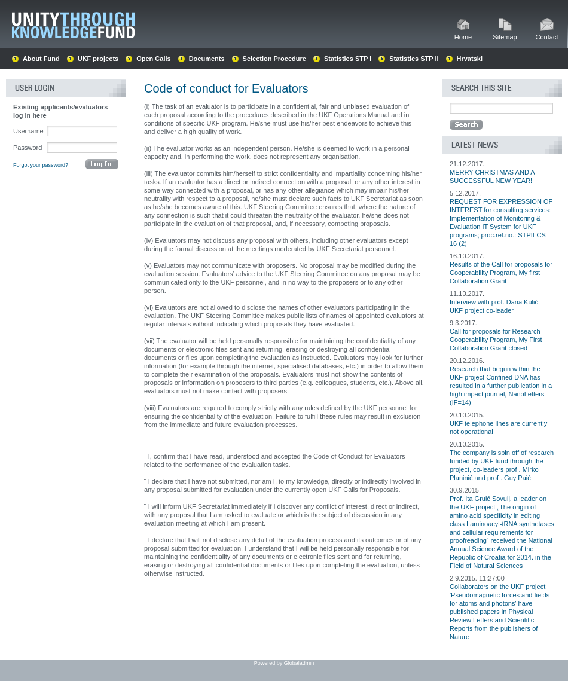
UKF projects (98, 58)
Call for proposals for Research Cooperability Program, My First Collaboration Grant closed (496, 340)
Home (463, 34)
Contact (547, 34)
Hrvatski (470, 58)
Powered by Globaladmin (284, 663)
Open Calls (153, 58)
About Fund (41, 58)
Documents (207, 58)
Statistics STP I (347, 58)
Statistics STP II (413, 58)
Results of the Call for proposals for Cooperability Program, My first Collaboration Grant (501, 273)
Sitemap (505, 34)
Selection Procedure (274, 58)
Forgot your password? (40, 165)
